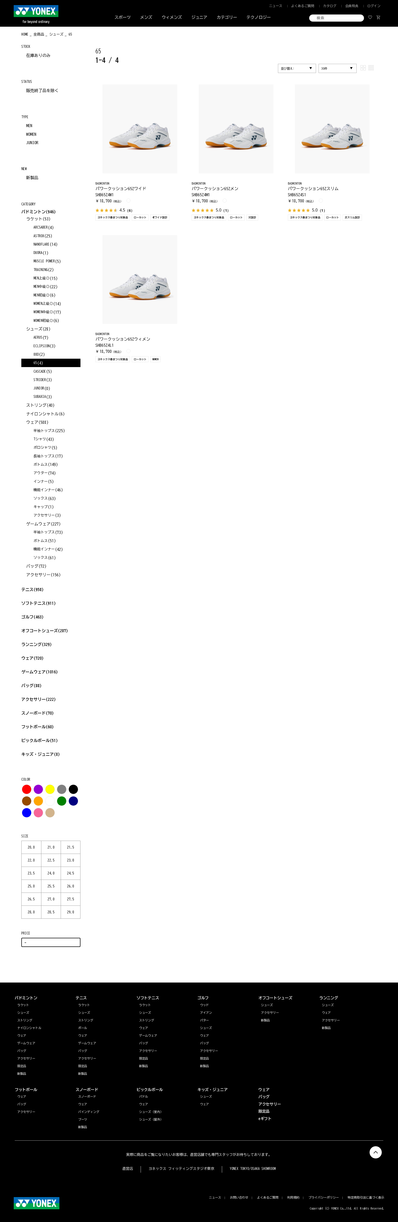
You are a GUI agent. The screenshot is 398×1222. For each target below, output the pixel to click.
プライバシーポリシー (323, 1197)
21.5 (70, 847)
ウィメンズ (172, 17)
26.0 (70, 886)
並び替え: (287, 68)
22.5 (51, 860)
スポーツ (122, 17)
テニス (27, 589)
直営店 (127, 1168)
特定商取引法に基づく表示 (366, 1197)
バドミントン (33, 212)
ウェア (32, 658)
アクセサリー (38, 699)
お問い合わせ (239, 1197)
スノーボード (37, 713)
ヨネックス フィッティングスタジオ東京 (181, 1168)
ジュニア (199, 17)
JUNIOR (32, 143)
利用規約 (293, 1197)
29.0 (70, 912)
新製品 (32, 178)
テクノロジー (258, 17)
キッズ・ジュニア (40, 754)
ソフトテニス (38, 603)
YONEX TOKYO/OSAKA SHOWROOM (253, 1168)
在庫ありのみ (38, 55)
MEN (29, 126)
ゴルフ (32, 617)
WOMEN (31, 134)
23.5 (31, 873)
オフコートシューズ (44, 631)
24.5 (70, 873)
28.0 (31, 912)
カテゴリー (227, 17)
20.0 (31, 847)
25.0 (31, 886)
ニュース (275, 6)
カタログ (329, 6)
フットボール (37, 727)
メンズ (146, 17)
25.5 (51, 886)
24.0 (51, 873)
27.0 (51, 899)
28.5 (51, 912)
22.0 (31, 860)
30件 (324, 68)
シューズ (328, 1004)
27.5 (70, 899)
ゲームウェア (39, 672)
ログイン (373, 6)
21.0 (51, 847)
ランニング (36, 644)
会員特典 (351, 6)
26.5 (31, 899)
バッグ (31, 686)
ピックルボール (39, 740)
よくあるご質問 (302, 6)
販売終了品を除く (42, 90)
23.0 (70, 860)
